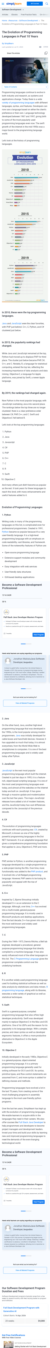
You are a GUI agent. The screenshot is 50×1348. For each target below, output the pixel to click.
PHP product (37, 871)
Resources (13, 20)
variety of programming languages (18, 102)
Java (4, 323)
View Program (39, 635)
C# (35, 829)
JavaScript (16, 323)
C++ (33, 906)
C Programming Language (26, 959)
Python (5, 532)
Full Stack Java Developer (31, 1122)
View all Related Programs (25, 703)
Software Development (28, 20)
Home (4, 20)
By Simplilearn (8, 43)
